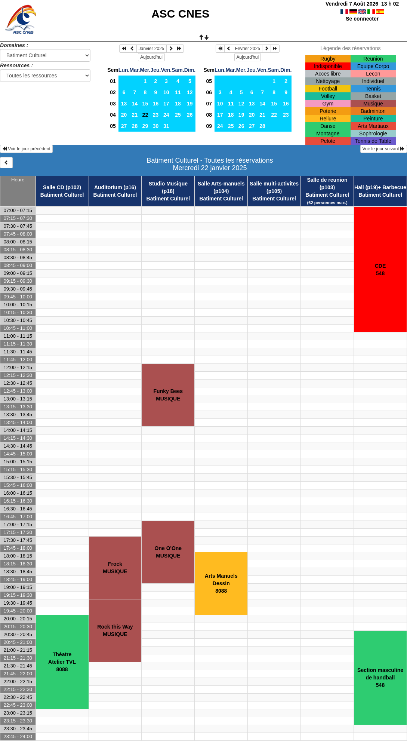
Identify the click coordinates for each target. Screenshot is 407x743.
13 (124, 104)
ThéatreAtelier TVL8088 (62, 661)
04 (113, 115)
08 (209, 115)
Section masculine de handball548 (380, 677)
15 (145, 104)
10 (166, 92)
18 (178, 104)
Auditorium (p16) (115, 187)
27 (124, 126)
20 (124, 115)
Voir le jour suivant (384, 148)
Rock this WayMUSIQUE (115, 630)
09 (209, 126)
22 (274, 115)
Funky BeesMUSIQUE (168, 395)
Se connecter (362, 19)
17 (166, 104)
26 (190, 115)
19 (190, 104)
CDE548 (380, 269)
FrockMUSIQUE (115, 567)
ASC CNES (180, 13)
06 (209, 92)
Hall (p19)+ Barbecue (380, 187)
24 (166, 115)
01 (113, 81)
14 (135, 104)
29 (145, 126)
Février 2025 (247, 48)
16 (156, 104)
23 (156, 115)
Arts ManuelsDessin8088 (221, 583)
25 (178, 115)
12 (190, 92)
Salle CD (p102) (62, 187)
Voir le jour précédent (26, 148)
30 (156, 126)
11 (178, 92)
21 (135, 115)
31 (166, 126)
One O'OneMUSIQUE (168, 552)
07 (209, 104)
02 (113, 92)
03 (113, 104)
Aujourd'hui (151, 57)
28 (135, 126)
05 (113, 126)
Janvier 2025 (151, 48)
